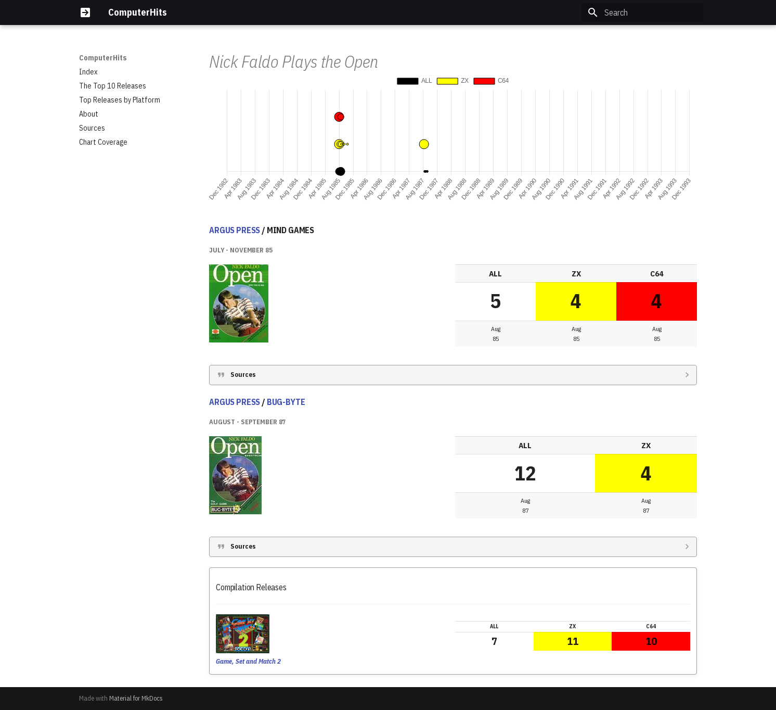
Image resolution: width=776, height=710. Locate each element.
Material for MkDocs (136, 698)
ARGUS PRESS (234, 230)
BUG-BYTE (286, 402)
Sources (243, 374)
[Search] (642, 12)
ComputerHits (103, 57)
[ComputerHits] (85, 12)
